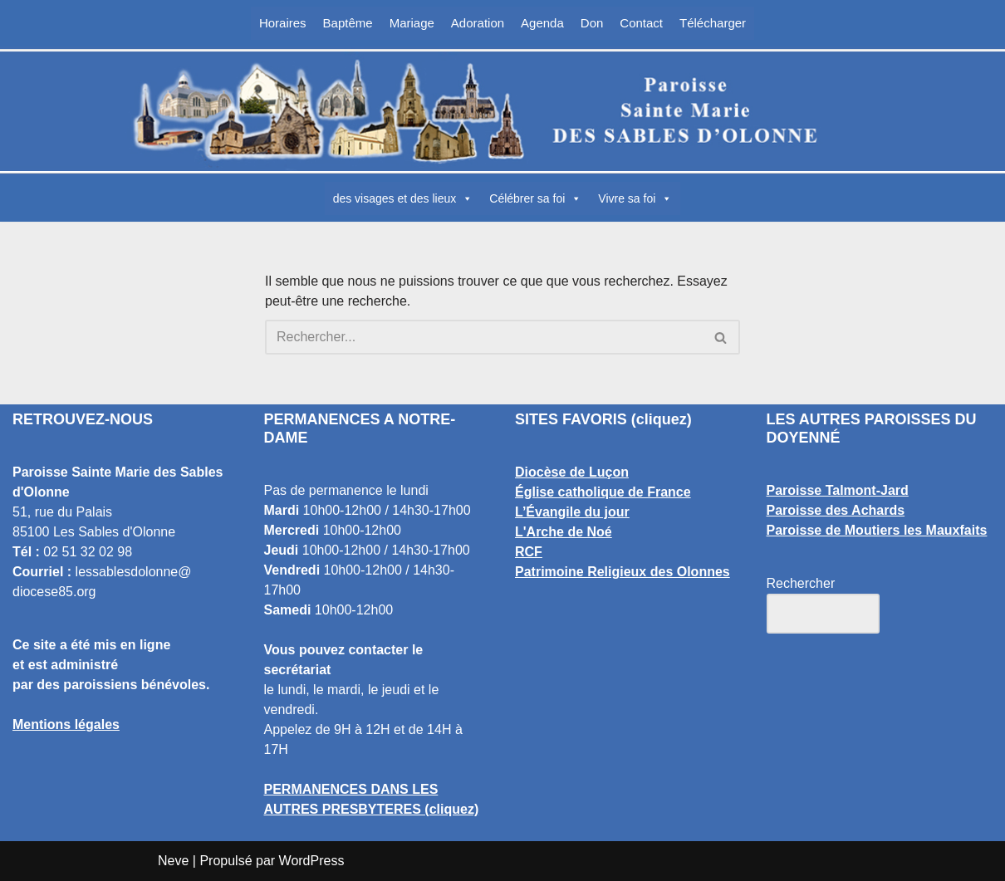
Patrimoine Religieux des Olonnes (622, 572)
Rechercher (801, 583)
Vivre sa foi (635, 198)
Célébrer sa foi (535, 198)
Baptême (348, 23)
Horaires (282, 23)
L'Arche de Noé (563, 532)
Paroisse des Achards (836, 510)
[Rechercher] (484, 337)
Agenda (542, 23)
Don (592, 23)
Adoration (477, 23)
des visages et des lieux (403, 198)
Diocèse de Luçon (572, 472)
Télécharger (712, 23)
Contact (641, 23)
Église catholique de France (603, 492)
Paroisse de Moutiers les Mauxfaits (877, 530)
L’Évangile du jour (572, 512)
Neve (173, 861)
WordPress (312, 861)
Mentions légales (66, 724)
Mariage (412, 23)
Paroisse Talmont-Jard (838, 490)
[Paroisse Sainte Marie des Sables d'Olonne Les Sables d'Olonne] (502, 111)
